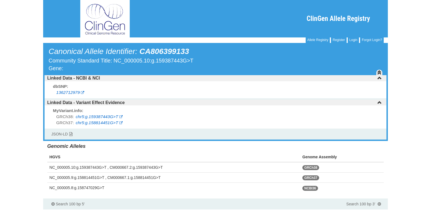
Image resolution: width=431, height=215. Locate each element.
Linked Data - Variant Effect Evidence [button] (214, 102)
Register (339, 40)
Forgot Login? (372, 40)
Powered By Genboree (361, 212)
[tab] (215, 78)
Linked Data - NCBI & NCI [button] (214, 78)
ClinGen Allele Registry (338, 19)
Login (353, 40)
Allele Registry (317, 40)
